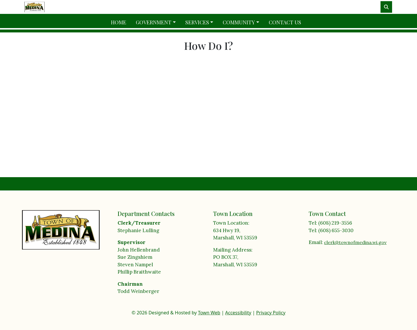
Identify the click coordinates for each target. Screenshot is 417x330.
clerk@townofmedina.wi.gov (355, 242)
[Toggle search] (386, 7)
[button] (158, 22)
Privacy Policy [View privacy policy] (271, 312)
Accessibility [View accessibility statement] (238, 312)
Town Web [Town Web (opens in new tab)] (209, 312)
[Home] (34, 6)
